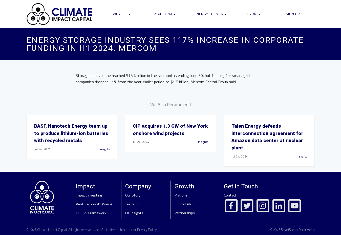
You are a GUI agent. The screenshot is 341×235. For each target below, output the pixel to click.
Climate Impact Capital (52, 229)
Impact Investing (89, 195)
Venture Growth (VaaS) (94, 204)
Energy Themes (211, 13)
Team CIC (132, 204)
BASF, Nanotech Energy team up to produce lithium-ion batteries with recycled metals (71, 133)
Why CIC (121, 13)
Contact (230, 195)
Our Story (132, 195)
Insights (104, 149)
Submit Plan (184, 204)
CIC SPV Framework (91, 213)
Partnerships (185, 213)
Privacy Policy (147, 229)
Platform (165, 13)
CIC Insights (134, 213)
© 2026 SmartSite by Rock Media (292, 229)
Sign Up (293, 13)
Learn (253, 13)
